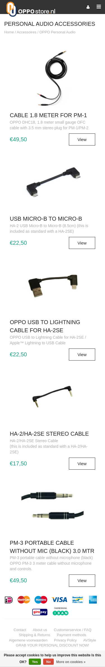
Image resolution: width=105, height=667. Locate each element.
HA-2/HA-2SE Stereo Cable (49, 434)
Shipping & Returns (34, 635)
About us (40, 630)
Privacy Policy (65, 640)
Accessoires (26, 32)
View (82, 139)
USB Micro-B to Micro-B (46, 219)
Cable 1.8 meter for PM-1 (48, 115)
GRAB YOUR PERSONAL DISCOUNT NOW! (52, 645)
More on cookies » (71, 662)
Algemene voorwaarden (28, 640)
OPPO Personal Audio (57, 32)
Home (9, 32)
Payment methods (71, 635)
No (48, 662)
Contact (20, 630)
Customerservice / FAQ (72, 630)
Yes (35, 662)
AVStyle (89, 640)
